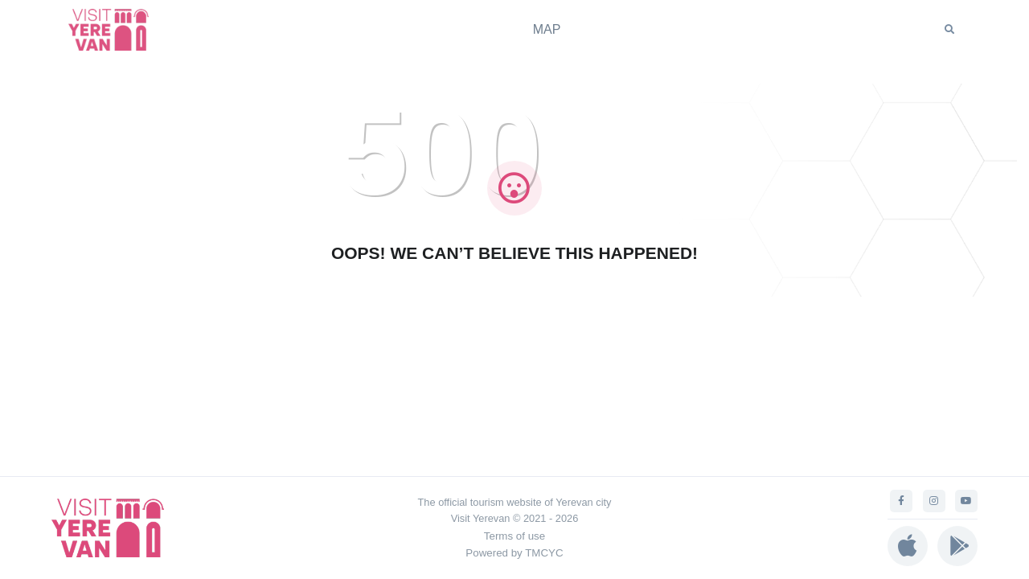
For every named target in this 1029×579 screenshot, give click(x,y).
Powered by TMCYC (514, 553)
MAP (547, 29)
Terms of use (514, 536)
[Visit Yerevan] (116, 29)
